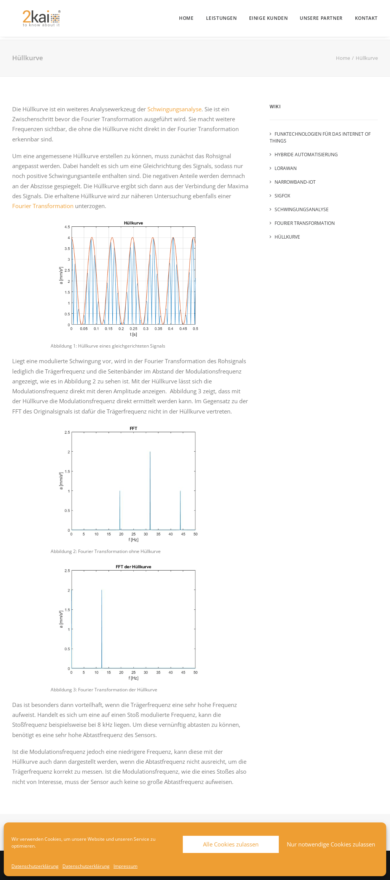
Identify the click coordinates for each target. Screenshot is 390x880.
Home (186, 19)
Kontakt (366, 19)
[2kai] (34, 19)
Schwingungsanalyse (174, 109)
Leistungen (221, 19)
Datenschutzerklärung (35, 866)
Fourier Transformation (43, 206)
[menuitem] (189, 20)
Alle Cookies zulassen (231, 844)
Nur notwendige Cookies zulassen (331, 844)
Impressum (125, 866)
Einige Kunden (268, 19)
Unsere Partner (321, 19)
